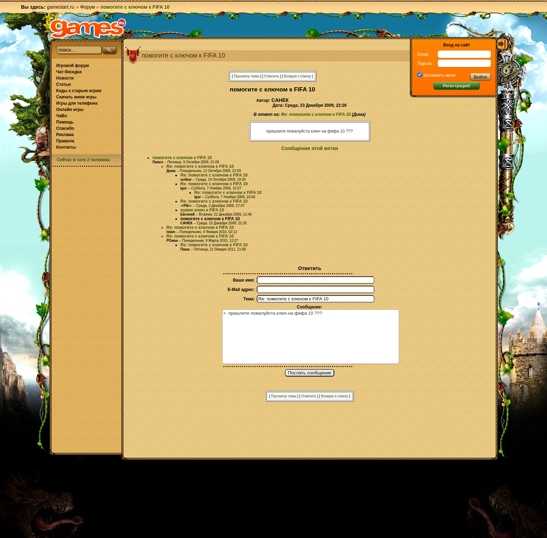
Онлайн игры (70, 109)
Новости (65, 78)
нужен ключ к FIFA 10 (202, 210)
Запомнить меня (438, 75)
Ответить (271, 76)
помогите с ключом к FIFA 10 (182, 157)
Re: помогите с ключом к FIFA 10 (316, 114)
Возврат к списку (297, 76)
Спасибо (65, 128)
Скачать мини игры (76, 97)
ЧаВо (61, 115)
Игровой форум (72, 65)
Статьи (63, 84)
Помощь (64, 122)
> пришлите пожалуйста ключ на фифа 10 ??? (310, 336)
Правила (65, 141)
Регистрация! (456, 85)
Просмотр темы (246, 76)
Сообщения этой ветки (309, 148)
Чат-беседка (69, 71)
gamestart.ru (60, 7)
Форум (87, 7)
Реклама (65, 134)
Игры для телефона (76, 103)
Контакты (66, 147)
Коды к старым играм (78, 90)
